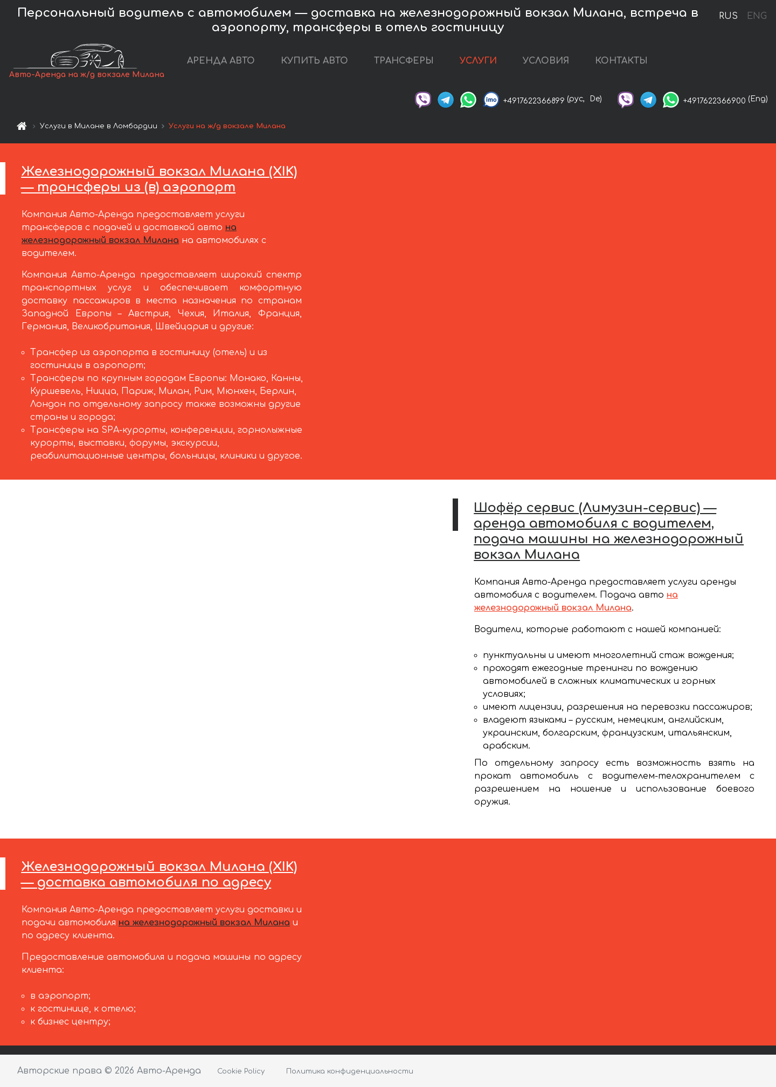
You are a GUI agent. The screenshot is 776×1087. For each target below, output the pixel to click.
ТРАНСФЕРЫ (404, 61)
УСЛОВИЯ (546, 61)
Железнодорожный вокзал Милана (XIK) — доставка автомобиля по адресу (159, 875)
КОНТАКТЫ (621, 61)
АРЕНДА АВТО (221, 61)
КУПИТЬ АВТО (314, 61)
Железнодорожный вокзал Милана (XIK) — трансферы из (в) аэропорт (159, 179)
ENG (756, 16)
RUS (728, 16)
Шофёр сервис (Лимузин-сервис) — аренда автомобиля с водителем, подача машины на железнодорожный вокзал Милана (609, 531)
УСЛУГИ (478, 61)
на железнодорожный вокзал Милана (204, 922)
